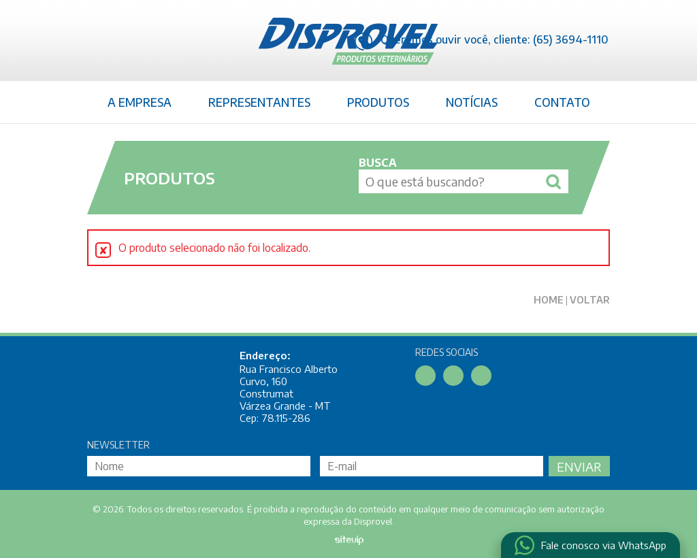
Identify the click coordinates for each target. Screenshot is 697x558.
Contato (562, 102)
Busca (378, 162)
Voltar (590, 300)
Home (549, 300)
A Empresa (140, 102)
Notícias (472, 102)
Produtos (378, 102)
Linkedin (453, 375)
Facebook (425, 375)
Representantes (259, 102)
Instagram (481, 375)
